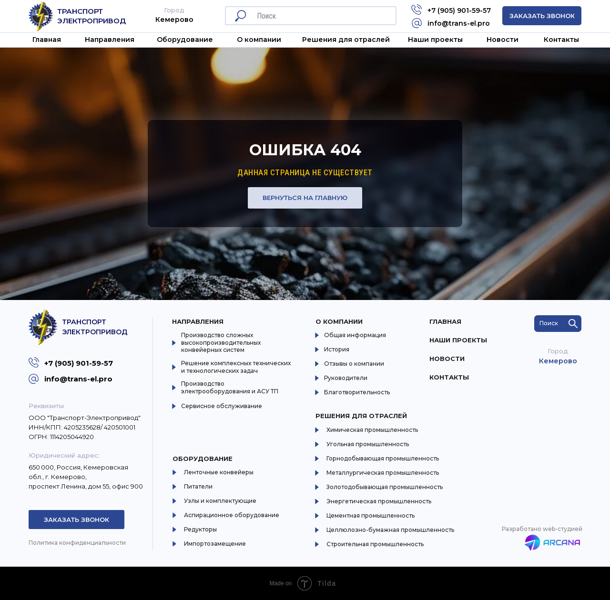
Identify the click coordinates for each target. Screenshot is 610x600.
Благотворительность (357, 392)
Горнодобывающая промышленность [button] (382, 458)
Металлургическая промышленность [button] (382, 472)
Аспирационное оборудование (231, 515)
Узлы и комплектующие (220, 500)
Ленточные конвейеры (219, 472)
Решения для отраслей (361, 416)
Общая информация (355, 335)
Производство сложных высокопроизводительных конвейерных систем (221, 342)
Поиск (548, 323)
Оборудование (185, 39)
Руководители (345, 377)
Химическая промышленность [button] (372, 429)
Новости (502, 39)
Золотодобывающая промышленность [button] (384, 486)
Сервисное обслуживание (221, 406)
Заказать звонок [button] (542, 16)
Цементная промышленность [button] (370, 515)
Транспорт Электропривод (91, 16)
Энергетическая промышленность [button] (378, 501)
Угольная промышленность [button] (367, 444)
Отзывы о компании (354, 363)
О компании (339, 321)
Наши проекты (435, 39)
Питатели (198, 486)
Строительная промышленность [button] (375, 544)
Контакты (561, 39)
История (336, 349)
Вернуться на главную (305, 197)
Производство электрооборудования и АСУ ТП (229, 387)
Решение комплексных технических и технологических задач (236, 367)
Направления (109, 39)
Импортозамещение (215, 543)
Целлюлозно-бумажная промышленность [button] (390, 529)
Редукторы (200, 529)
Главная (46, 39)
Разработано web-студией (542, 528)
